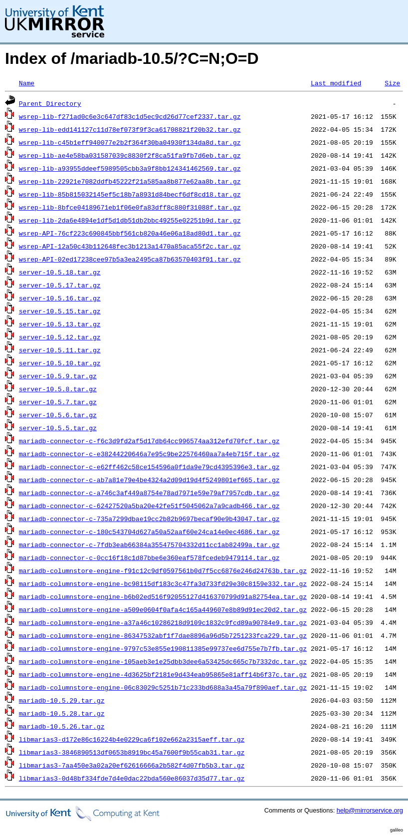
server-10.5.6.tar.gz (58, 414)
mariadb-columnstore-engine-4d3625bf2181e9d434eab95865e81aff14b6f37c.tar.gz (163, 674)
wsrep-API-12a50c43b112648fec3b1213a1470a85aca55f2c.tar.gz (130, 246)
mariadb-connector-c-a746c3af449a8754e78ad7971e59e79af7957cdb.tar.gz (149, 492)
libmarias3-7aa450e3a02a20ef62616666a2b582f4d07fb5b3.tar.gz (131, 765)
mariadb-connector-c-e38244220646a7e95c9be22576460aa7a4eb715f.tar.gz (149, 453)
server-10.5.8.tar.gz (58, 388)
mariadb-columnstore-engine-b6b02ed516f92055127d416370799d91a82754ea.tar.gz (163, 596)
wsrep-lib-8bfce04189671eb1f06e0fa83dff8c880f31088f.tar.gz (130, 207)
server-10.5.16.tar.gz (60, 297)
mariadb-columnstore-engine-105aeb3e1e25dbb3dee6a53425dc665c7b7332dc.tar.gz (163, 661)
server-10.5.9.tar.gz (58, 375)
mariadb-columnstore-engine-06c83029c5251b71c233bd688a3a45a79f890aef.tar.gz (163, 687)
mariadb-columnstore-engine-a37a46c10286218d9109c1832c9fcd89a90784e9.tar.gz (163, 622)
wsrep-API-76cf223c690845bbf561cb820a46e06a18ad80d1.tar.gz (130, 233)
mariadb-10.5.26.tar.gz (62, 726)
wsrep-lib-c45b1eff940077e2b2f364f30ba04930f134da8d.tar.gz (130, 142)
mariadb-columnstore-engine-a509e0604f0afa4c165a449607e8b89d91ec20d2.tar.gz (163, 609)
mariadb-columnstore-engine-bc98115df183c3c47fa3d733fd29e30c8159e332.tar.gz (163, 583)
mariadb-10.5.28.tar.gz (62, 713)
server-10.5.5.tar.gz (58, 427)
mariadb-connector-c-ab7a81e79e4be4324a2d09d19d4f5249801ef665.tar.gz (149, 479)
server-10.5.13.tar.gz (60, 323)
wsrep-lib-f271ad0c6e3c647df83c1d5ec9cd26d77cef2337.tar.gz (130, 116)
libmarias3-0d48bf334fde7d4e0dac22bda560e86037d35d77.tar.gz (131, 778)
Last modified (336, 82)
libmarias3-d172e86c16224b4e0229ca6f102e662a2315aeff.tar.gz (131, 739)
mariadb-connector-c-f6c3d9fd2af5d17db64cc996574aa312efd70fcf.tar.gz (149, 440)
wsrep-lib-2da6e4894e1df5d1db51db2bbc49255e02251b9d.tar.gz (130, 220)
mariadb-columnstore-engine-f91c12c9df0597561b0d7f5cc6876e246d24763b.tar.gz (163, 570)
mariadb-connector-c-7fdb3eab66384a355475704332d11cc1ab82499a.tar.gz (149, 544)
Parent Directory (50, 103)
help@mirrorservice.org (370, 810)
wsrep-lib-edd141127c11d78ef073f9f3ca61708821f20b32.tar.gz (130, 129)
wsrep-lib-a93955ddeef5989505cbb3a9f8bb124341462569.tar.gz (130, 168)
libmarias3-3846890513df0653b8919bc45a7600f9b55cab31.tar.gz (131, 752)
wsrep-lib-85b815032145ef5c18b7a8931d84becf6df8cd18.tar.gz (130, 194)
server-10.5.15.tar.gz (60, 310)
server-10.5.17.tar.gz (60, 284)
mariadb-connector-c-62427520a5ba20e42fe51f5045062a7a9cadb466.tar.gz (149, 505)
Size (392, 82)
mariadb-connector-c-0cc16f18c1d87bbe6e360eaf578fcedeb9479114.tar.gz (149, 557)
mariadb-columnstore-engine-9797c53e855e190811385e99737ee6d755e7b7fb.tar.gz (163, 648)
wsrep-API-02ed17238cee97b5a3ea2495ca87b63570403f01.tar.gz (130, 259)
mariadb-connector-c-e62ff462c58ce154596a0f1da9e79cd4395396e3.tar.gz (149, 466)
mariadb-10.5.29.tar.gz (62, 700)
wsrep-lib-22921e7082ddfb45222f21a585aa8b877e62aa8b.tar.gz (130, 181)
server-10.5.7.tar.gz (58, 401)
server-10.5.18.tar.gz (60, 272)
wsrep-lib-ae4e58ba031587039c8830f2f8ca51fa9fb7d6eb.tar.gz (130, 155)
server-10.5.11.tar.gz (60, 349)
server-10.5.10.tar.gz (60, 362)
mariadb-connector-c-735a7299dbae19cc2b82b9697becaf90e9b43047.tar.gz (149, 518)
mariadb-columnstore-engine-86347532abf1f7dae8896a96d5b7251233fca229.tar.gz (163, 635)
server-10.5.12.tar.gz (60, 336)
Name (26, 82)
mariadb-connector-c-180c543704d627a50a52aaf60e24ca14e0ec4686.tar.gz (149, 531)
